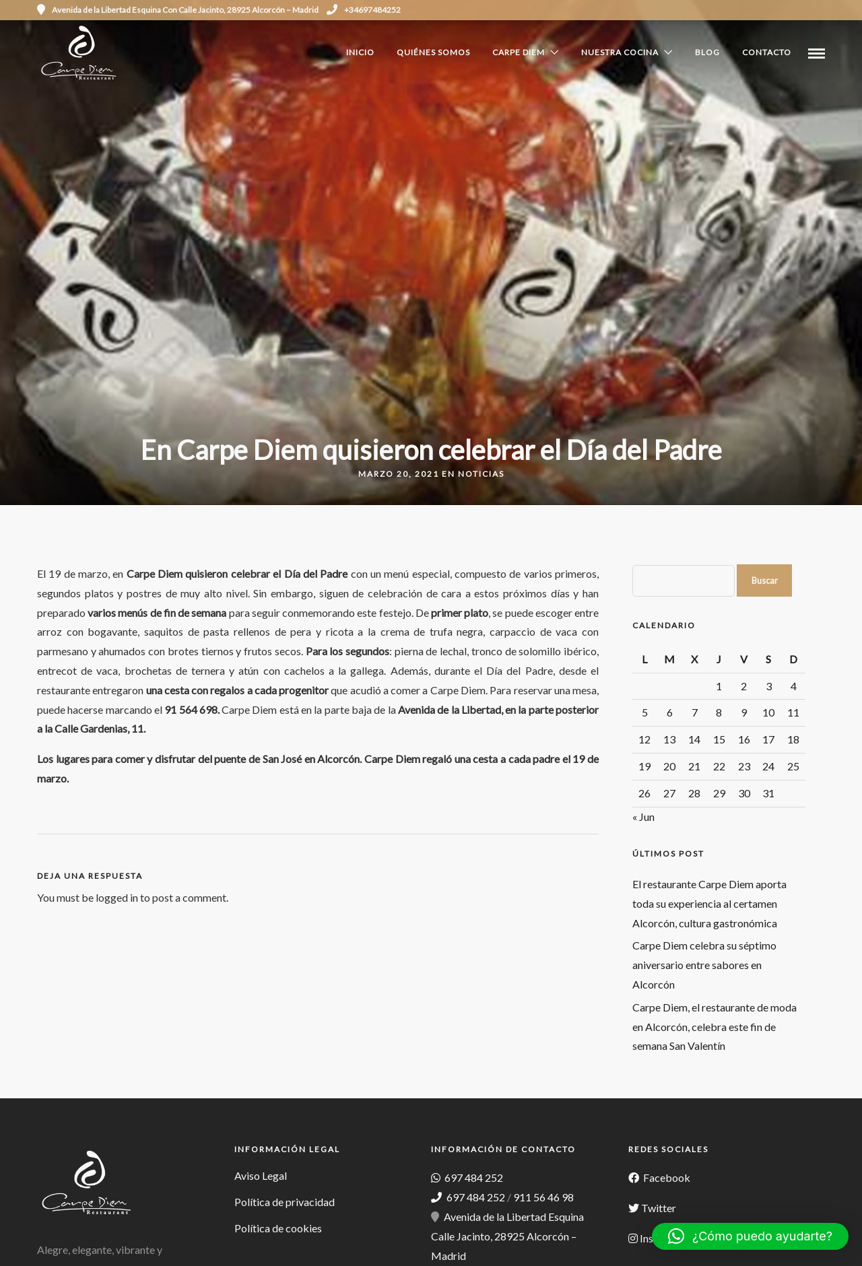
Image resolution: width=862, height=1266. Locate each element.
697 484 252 (472, 1177)
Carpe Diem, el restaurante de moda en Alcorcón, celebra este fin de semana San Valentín (714, 1027)
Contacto (766, 52)
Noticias (481, 474)
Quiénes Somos (433, 52)
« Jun (643, 816)
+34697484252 (364, 10)
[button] (750, 1236)
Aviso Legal (260, 1175)
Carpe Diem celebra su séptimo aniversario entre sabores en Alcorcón (704, 965)
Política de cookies (278, 1228)
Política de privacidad (284, 1201)
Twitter (658, 1207)
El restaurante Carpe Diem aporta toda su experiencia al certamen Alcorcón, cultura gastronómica (709, 903)
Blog (707, 52)
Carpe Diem (518, 52)
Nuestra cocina (620, 52)
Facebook (665, 1177)
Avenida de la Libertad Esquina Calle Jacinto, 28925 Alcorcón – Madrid (507, 1236)
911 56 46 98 (543, 1197)
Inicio (360, 52)
